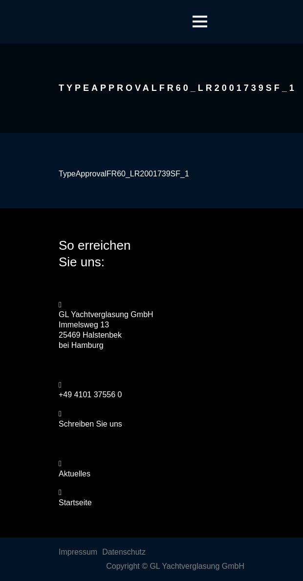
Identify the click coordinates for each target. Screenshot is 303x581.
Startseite (75, 502)
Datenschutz (124, 552)
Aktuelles (74, 474)
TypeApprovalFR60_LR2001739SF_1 (124, 174)
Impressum (78, 552)
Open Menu (199, 21)
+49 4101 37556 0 (90, 394)
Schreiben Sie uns (90, 424)
